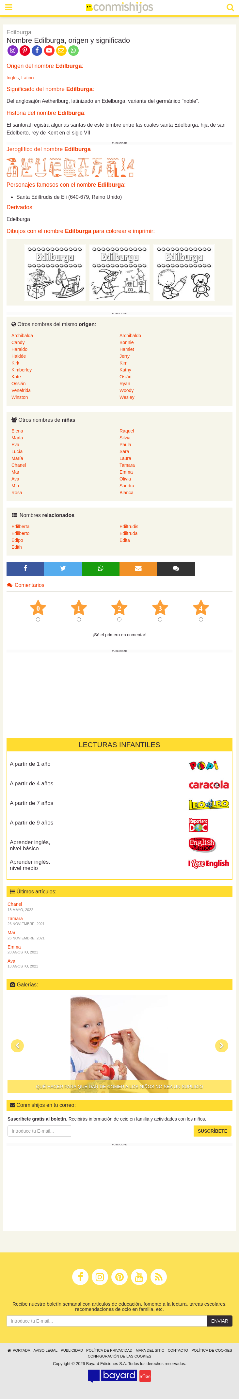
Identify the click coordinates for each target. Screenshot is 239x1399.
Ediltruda (128, 533)
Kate (16, 376)
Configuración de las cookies (119, 1356)
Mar (15, 472)
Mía (15, 485)
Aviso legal (45, 1350)
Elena (17, 430)
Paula (125, 444)
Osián (125, 376)
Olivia (125, 478)
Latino (27, 77)
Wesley (127, 397)
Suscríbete (212, 1131)
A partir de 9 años (31, 823)
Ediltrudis (128, 526)
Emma (126, 472)
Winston (19, 397)
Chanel (18, 465)
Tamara (127, 465)
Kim (123, 363)
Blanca (126, 492)
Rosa (16, 492)
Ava (15, 478)
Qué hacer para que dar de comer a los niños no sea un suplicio (119, 1086)
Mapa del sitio (150, 1350)
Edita (124, 540)
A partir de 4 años (31, 783)
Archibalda (22, 335)
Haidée (18, 356)
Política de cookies (211, 1350)
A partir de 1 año (30, 764)
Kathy (125, 369)
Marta (17, 437)
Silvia (124, 437)
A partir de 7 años (31, 803)
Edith (16, 547)
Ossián (18, 383)
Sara (124, 451)
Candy (17, 342)
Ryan (124, 383)
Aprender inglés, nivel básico (30, 845)
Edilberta (20, 526)
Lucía (17, 451)
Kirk (15, 363)
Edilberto (20, 533)
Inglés (13, 77)
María (17, 458)
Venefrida (21, 390)
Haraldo (19, 349)
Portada (18, 1350)
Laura (125, 458)
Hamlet (126, 349)
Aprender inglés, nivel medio (30, 865)
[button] (17, 1045)
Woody (126, 390)
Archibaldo (130, 335)
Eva (15, 444)
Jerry (124, 356)
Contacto (178, 1350)
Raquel (126, 430)
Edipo (17, 540)
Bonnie (126, 342)
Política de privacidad (109, 1350)
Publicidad (72, 1350)
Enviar (219, 1321)
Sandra (126, 485)
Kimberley (21, 369)
